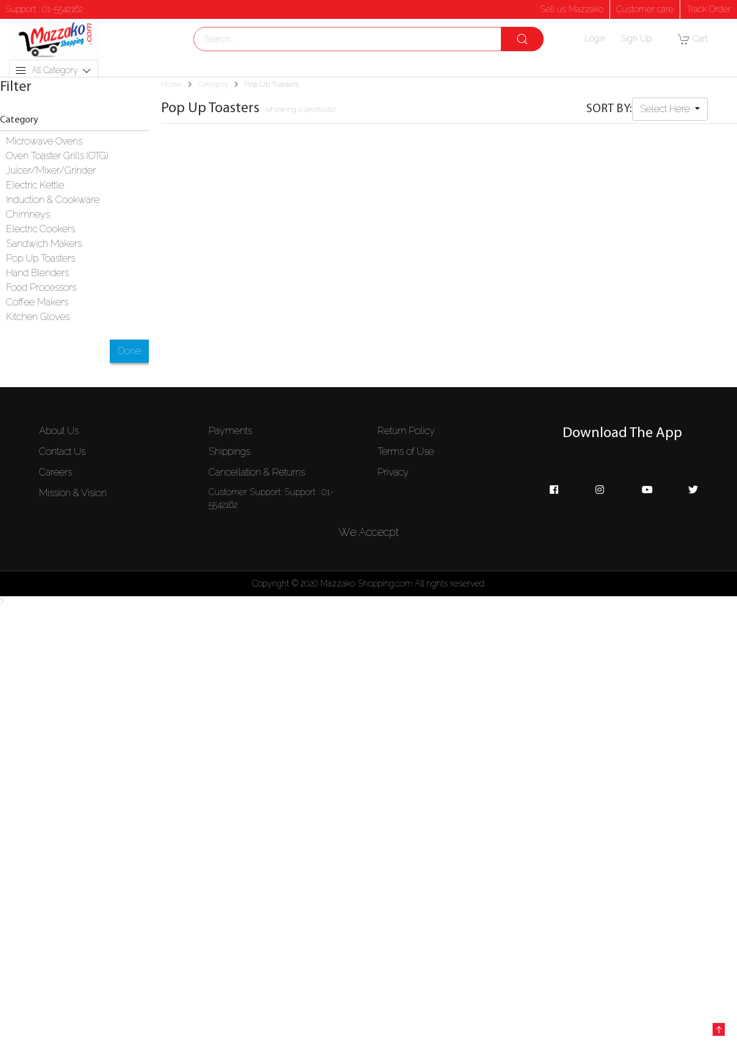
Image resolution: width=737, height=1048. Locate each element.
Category (213, 84)
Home (171, 84)
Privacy (393, 472)
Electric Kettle (35, 185)
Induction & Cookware (52, 199)
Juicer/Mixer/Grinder (51, 170)
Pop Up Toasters (40, 258)
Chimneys (28, 214)
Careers (55, 472)
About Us (59, 431)
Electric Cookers (40, 229)
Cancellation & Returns (257, 472)
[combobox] (368, 39)
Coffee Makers (37, 302)
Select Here (666, 109)
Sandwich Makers (44, 243)
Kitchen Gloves (38, 317)
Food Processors (41, 287)
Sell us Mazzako (571, 9)
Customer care (645, 9)
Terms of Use (406, 451)
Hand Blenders (37, 273)
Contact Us (62, 451)
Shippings (229, 451)
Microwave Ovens (44, 141)
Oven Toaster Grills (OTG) (57, 156)
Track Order (708, 9)
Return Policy (406, 431)
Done (129, 351)
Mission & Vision (73, 493)
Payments (230, 431)
